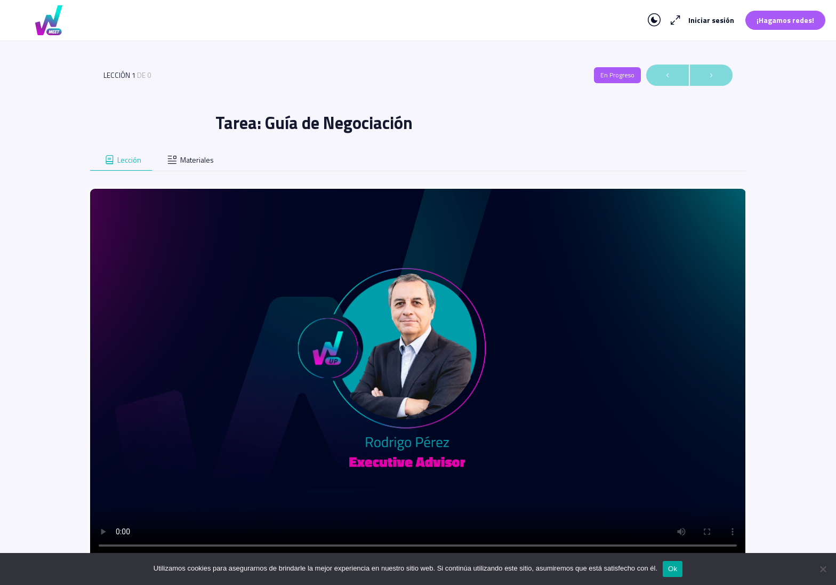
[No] (822, 569)
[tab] (121, 160)
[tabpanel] (418, 364)
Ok (672, 569)
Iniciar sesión (711, 20)
